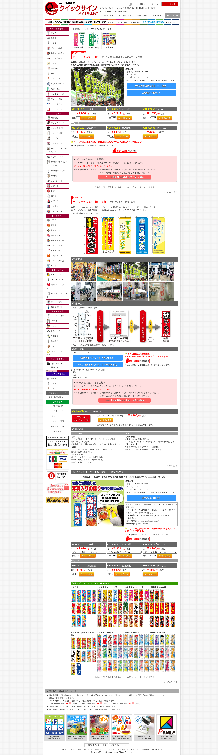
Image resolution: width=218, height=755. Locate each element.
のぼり (85, 29)
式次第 (52, 63)
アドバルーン (54, 211)
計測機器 (53, 336)
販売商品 (76, 29)
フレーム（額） (55, 133)
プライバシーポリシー (119, 745)
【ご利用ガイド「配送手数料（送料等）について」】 (146, 695)
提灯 (51, 191)
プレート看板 (54, 48)
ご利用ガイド (57, 411)
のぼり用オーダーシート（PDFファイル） (97, 358)
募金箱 (52, 196)
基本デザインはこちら (151, 498)
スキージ (53, 346)
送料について (57, 416)
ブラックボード (55, 123)
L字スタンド (54, 321)
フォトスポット (55, 143)
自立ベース (53, 331)
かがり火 (53, 201)
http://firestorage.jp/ (145, 524)
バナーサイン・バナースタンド (57, 150)
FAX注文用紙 (57, 406)
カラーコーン (54, 109)
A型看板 (52, 68)
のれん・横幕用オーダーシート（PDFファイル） (98, 365)
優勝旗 (52, 225)
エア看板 (53, 206)
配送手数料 (53, 695)
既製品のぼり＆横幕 (103, 187)
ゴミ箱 (52, 266)
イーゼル (53, 138)
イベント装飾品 (55, 261)
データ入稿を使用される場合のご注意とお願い (124, 177)
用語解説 (57, 431)
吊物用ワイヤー (55, 341)
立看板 (52, 43)
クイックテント (55, 104)
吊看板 (52, 38)
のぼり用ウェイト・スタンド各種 (140, 187)
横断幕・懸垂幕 (55, 53)
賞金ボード (53, 230)
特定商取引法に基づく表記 (96, 745)
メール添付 (146, 504)
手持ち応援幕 (54, 58)
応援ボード (53, 235)
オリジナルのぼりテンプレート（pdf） (151, 86)
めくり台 (53, 73)
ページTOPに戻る (170, 192)
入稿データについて (57, 426)
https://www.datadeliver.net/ (147, 521)
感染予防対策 (54, 307)
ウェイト (53, 326)
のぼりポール (119, 187)
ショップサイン (55, 128)
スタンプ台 (53, 79)
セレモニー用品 (55, 94)
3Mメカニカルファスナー (57, 353)
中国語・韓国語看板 (55, 397)
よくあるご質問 (57, 421)
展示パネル (53, 89)
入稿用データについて (151, 93)
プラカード (53, 33)
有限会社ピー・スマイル (115, 8)
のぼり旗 (53, 186)
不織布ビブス (54, 256)
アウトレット (51, 371)
